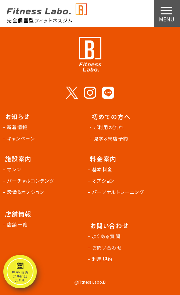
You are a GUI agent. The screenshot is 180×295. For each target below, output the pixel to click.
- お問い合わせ (106, 247)
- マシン (13, 169)
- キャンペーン (20, 138)
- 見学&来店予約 (110, 138)
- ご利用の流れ (107, 127)
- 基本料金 (101, 169)
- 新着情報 (16, 127)
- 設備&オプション (24, 192)
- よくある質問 (105, 236)
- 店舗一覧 (16, 224)
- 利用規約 (101, 259)
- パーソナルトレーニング (117, 192)
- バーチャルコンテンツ (29, 180)
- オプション (102, 180)
